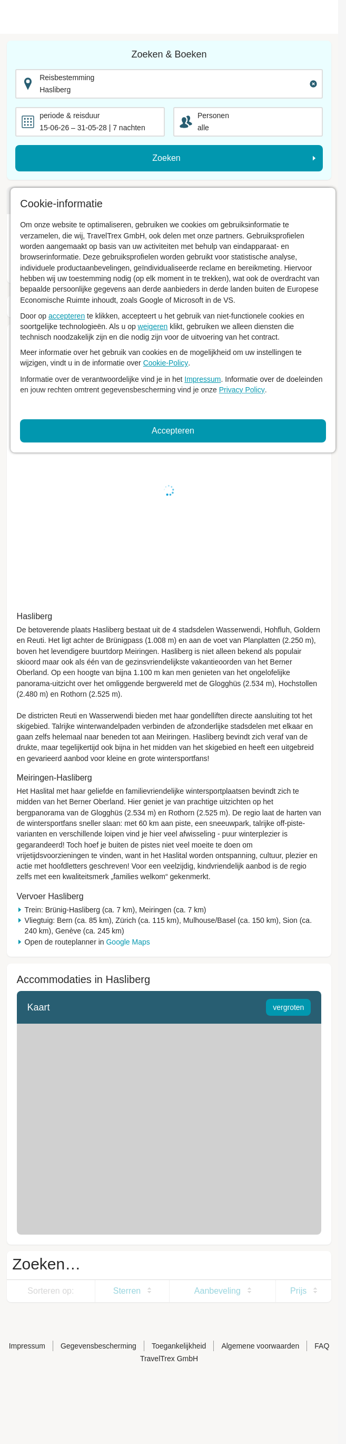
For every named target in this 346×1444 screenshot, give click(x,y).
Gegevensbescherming (98, 1346)
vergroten (288, 1007)
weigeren (153, 326)
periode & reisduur (69, 115)
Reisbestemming (66, 77)
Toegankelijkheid (179, 1346)
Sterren (127, 1290)
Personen (213, 115)
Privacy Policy (242, 390)
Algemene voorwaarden (260, 1346)
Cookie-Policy (166, 363)
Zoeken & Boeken (168, 54)
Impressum (202, 379)
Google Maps (128, 942)
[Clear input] (313, 84)
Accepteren (173, 430)
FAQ (321, 1346)
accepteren (66, 316)
